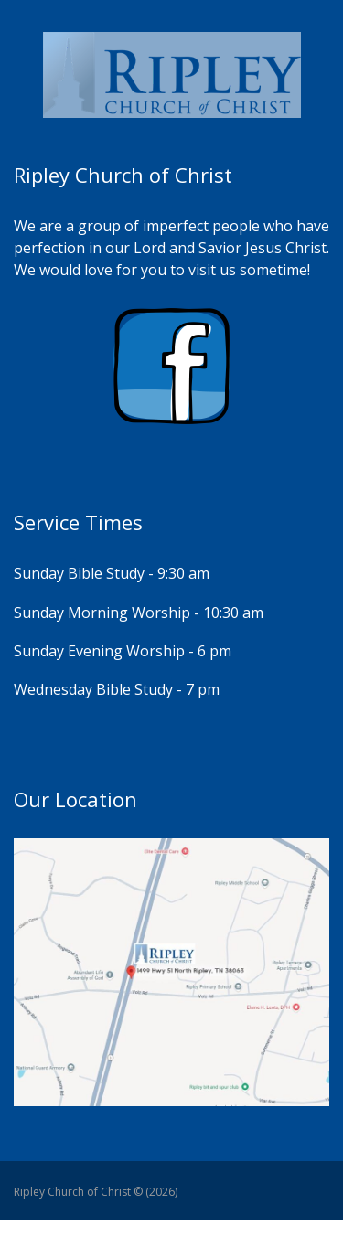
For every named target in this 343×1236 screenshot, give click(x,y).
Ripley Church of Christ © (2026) (95, 1191)
